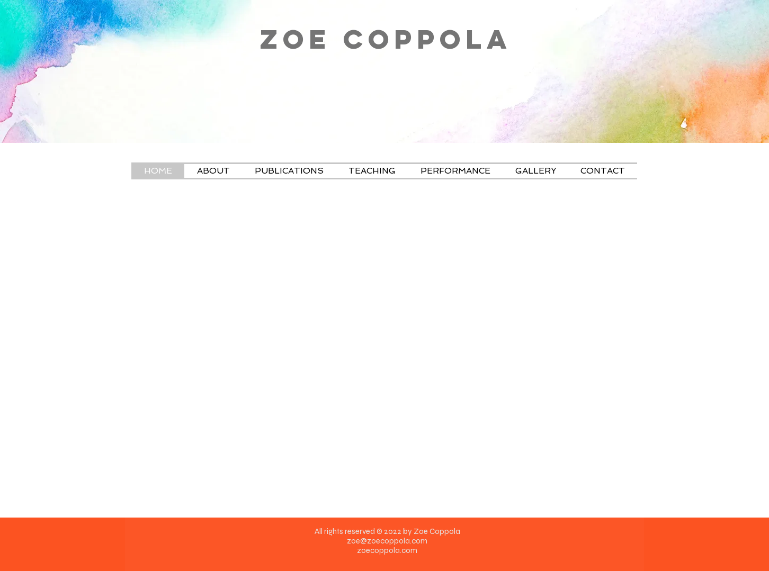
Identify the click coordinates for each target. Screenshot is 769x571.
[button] (372, 171)
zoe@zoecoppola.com (387, 541)
